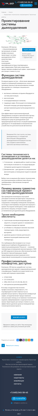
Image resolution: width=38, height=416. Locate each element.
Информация (19, 381)
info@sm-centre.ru (20, 403)
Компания (18, 375)
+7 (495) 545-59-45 (25, 2)
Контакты (17, 384)
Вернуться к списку (10, 345)
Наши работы (19, 378)
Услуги (19, 357)
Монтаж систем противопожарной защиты (19, 364)
